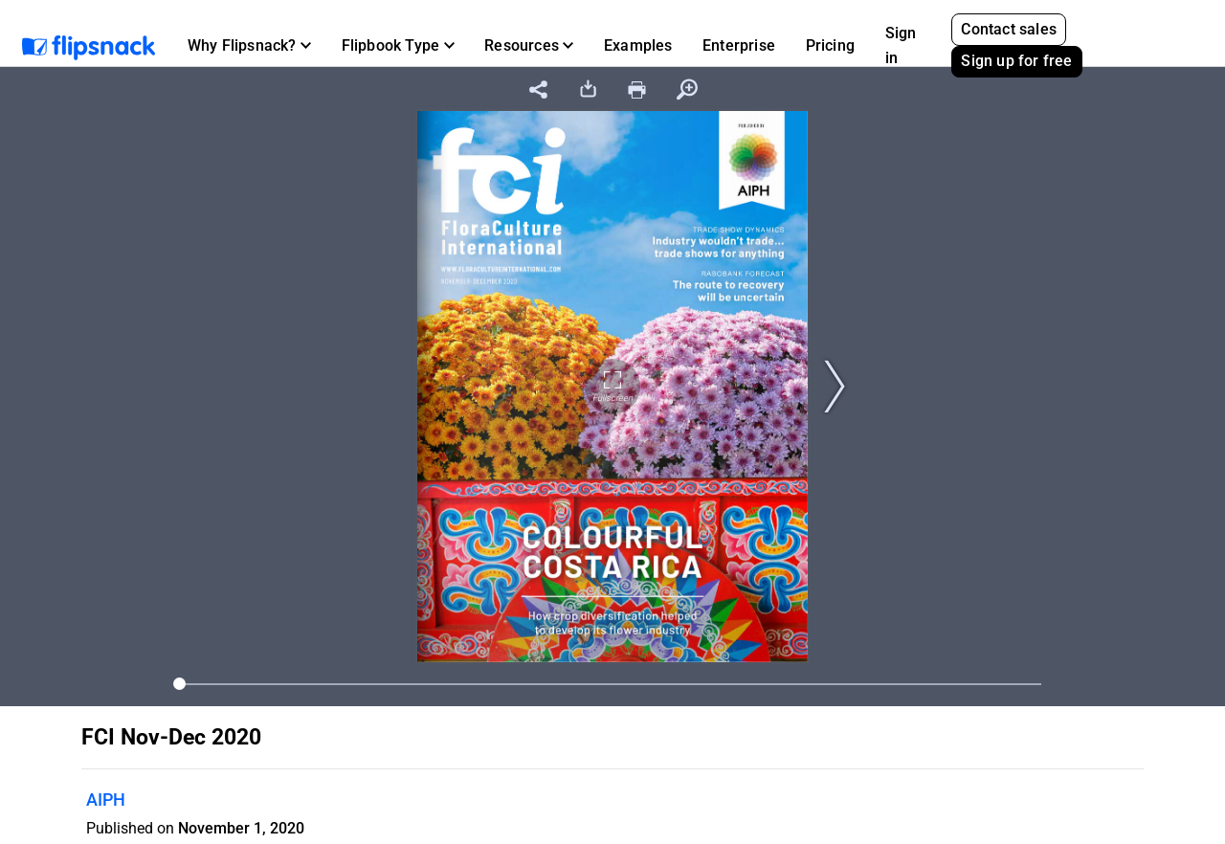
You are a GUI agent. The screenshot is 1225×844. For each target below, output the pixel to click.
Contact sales (1009, 29)
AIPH (105, 799)
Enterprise (738, 45)
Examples (638, 45)
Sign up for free (1016, 61)
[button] (249, 46)
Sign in (901, 45)
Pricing (830, 45)
